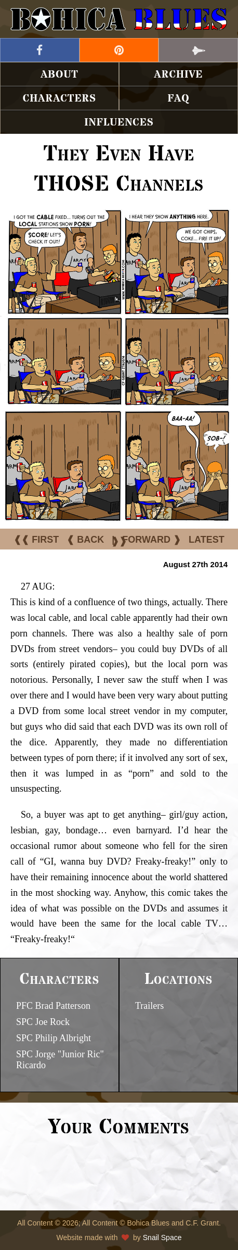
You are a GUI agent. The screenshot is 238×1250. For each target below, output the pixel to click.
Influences (119, 123)
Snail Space (162, 1237)
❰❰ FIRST (36, 539)
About (59, 75)
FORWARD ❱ (151, 539)
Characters (59, 99)
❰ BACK (85, 539)
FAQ (178, 99)
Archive (178, 75)
